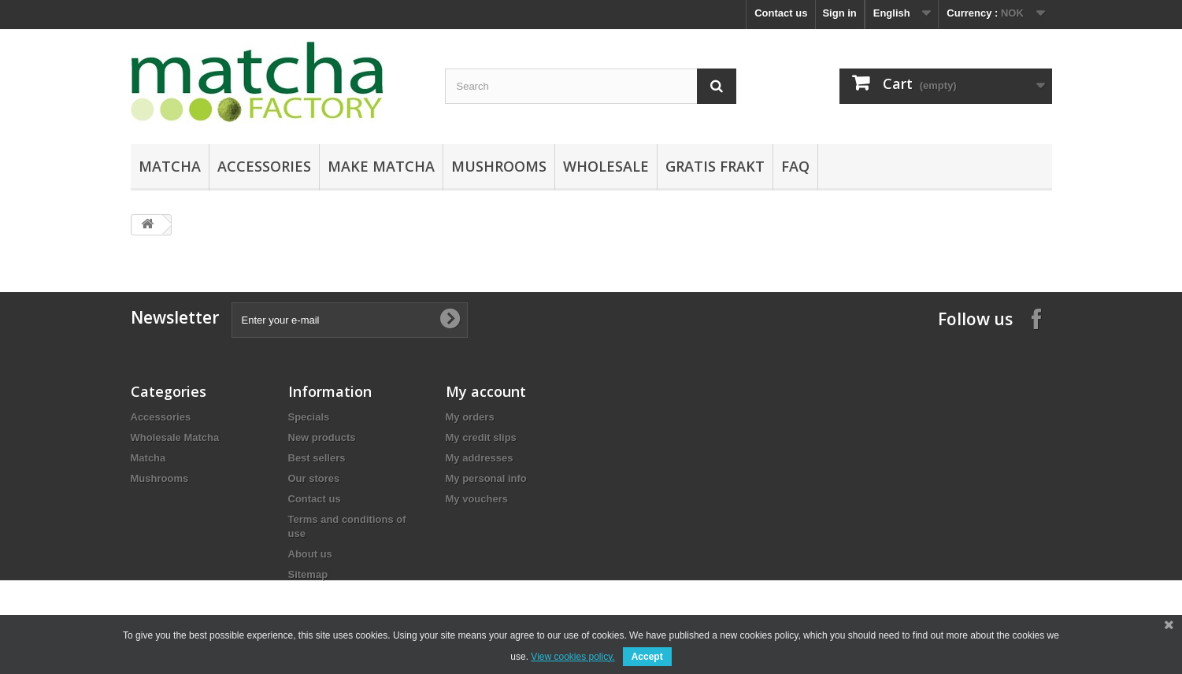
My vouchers (477, 499)
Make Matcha (381, 166)
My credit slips (481, 437)
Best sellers (317, 458)
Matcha (170, 166)
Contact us (780, 13)
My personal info (486, 478)
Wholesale (606, 166)
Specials (309, 417)
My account (486, 391)
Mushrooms (499, 166)
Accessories (264, 166)
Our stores (314, 478)
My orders (470, 417)
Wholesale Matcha (175, 437)
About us (310, 554)
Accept (647, 656)
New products (322, 437)
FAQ (795, 166)
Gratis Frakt (715, 166)
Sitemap (308, 574)
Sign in (839, 13)
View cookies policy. (572, 656)
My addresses (479, 458)
